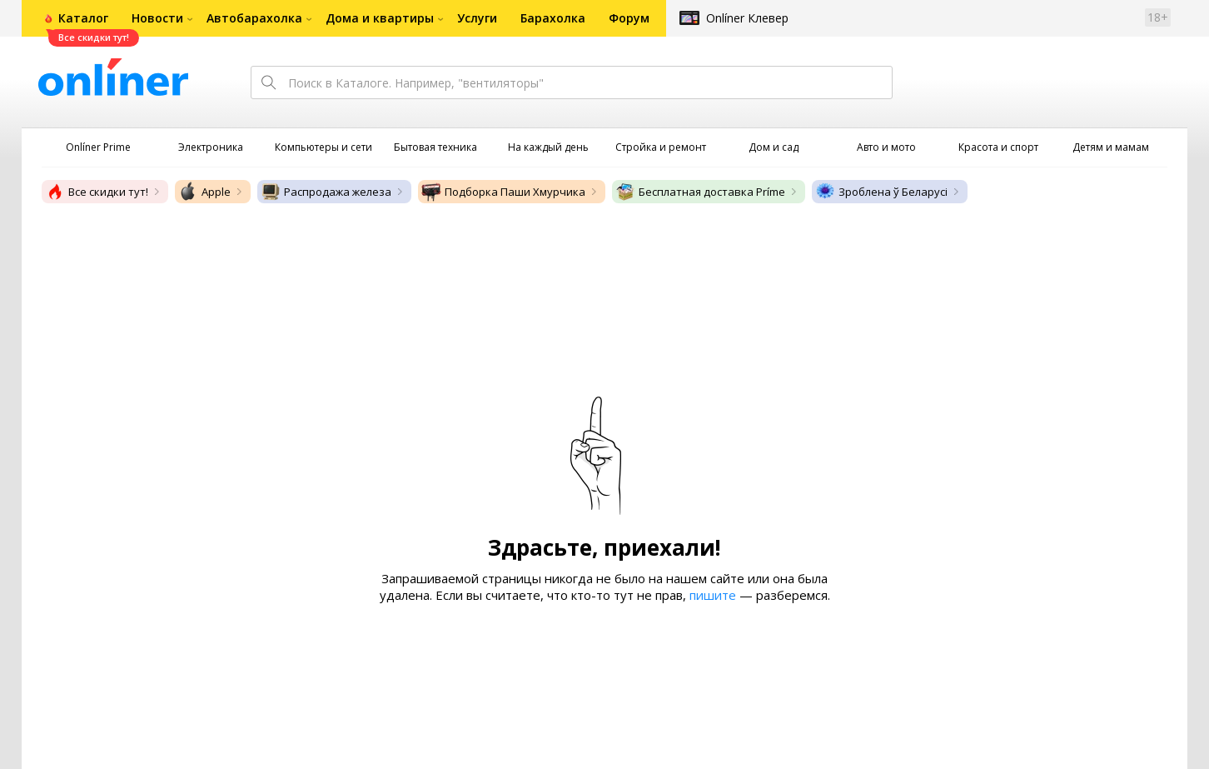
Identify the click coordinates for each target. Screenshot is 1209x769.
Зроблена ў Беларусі (881, 192)
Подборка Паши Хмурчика (503, 192)
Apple (204, 192)
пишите (712, 595)
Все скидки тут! (96, 192)
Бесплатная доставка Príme (700, 192)
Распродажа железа (326, 192)
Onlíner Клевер (747, 18)
